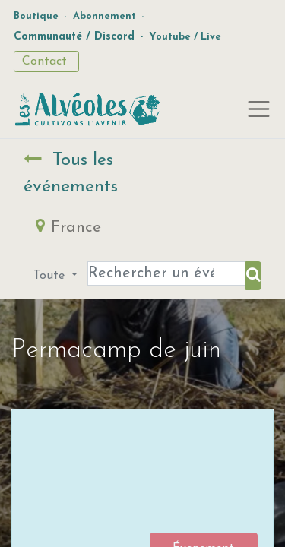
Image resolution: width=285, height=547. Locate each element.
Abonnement (104, 16)
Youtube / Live (185, 37)
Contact (46, 61)
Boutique (36, 16)
